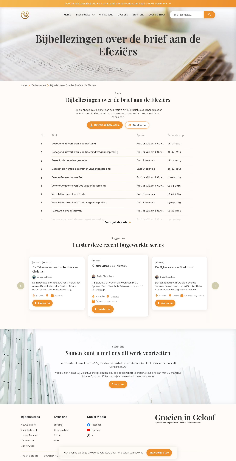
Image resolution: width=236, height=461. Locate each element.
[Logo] (25, 15)
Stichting (58, 425)
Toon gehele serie (116, 222)
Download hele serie (107, 125)
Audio (38, 262)
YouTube (96, 430)
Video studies (27, 446)
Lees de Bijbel (157, 14)
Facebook (96, 425)
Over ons (123, 14)
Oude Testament (29, 430)
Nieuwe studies (28, 425)
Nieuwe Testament (30, 435)
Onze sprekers (61, 430)
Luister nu (44, 303)
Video (48, 262)
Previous (20, 285)
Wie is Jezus (106, 14)
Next (215, 285)
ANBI (56, 440)
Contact (58, 435)
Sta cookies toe (159, 452)
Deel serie (139, 125)
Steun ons (138, 14)
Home (67, 14)
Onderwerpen (39, 85)
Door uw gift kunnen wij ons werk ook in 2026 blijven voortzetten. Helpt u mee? (118, 3)
